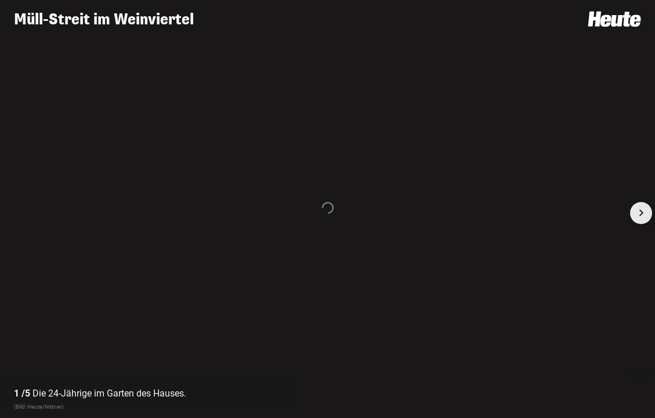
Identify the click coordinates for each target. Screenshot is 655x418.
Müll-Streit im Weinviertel (104, 19)
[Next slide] (641, 213)
